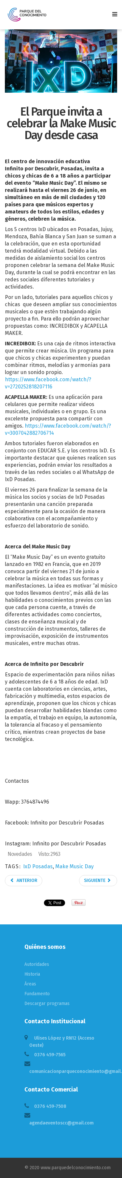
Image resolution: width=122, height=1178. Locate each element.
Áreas (30, 984)
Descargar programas (47, 1003)
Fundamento (37, 994)
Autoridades (36, 964)
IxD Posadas (38, 866)
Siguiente (97, 880)
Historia (32, 974)
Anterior (23, 880)
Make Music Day (74, 866)
